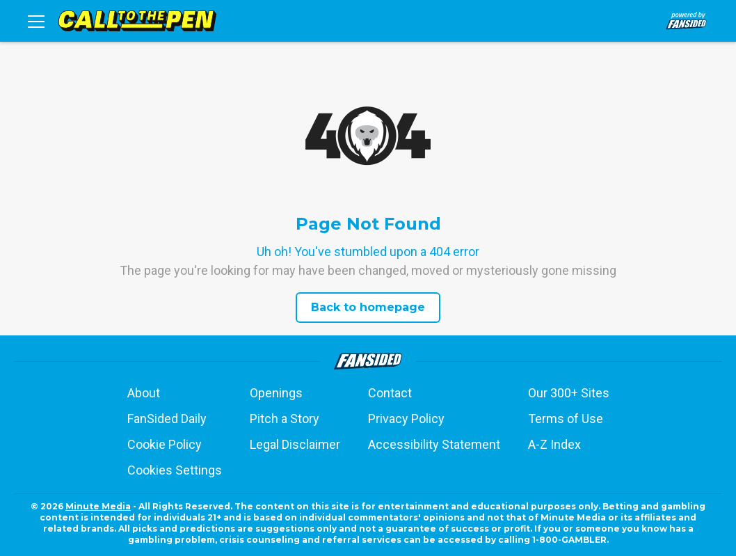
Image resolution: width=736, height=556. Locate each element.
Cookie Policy (164, 444)
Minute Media (98, 506)
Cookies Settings (174, 470)
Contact (390, 393)
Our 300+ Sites (568, 393)
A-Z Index (554, 444)
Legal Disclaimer (295, 444)
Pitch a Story (284, 418)
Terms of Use (565, 418)
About (143, 393)
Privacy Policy (406, 418)
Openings (276, 393)
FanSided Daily (167, 418)
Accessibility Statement (434, 444)
